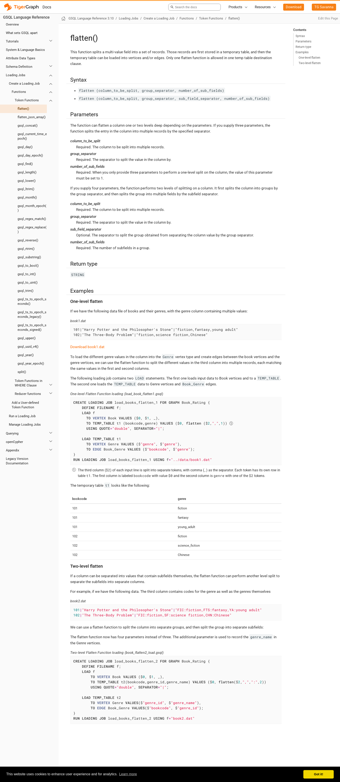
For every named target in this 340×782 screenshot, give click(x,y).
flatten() (23, 109)
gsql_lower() (27, 181)
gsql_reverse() (28, 240)
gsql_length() (27, 172)
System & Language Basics (25, 50)
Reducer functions (28, 394)
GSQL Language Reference (26, 17)
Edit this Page (328, 18)
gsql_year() (26, 355)
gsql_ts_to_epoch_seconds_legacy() (32, 314)
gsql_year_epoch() (31, 363)
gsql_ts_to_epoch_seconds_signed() (32, 327)
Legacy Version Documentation (17, 461)
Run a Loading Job (22, 416)
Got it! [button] (318, 774)
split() (22, 372)
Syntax (300, 36)
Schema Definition (19, 67)
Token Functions (27, 100)
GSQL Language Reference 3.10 (91, 18)
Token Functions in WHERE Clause (28, 383)
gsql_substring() (29, 257)
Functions (19, 92)
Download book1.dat (87, 347)
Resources (263, 7)
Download (293, 7)
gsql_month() (27, 197)
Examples (302, 52)
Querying (12, 433)
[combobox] (194, 7)
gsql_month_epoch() (32, 208)
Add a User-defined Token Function (25, 405)
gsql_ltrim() (26, 189)
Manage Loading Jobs (25, 425)
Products (235, 7)
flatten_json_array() (32, 117)
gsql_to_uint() (28, 282)
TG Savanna (323, 7)
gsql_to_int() (27, 274)
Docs (46, 7)
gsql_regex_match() (32, 219)
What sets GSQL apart (22, 33)
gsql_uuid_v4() (28, 347)
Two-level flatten (310, 63)
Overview (12, 24)
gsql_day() (25, 147)
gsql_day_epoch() (30, 155)
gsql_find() (25, 164)
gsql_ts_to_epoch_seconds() (32, 301)
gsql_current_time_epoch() (32, 136)
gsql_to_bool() (28, 266)
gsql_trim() (25, 291)
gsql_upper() (27, 338)
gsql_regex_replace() (32, 229)
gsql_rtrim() (26, 249)
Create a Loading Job (24, 84)
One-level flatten (309, 57)
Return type (303, 46)
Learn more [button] (128, 774)
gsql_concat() (28, 126)
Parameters (303, 41)
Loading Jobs (15, 75)
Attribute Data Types (20, 58)
